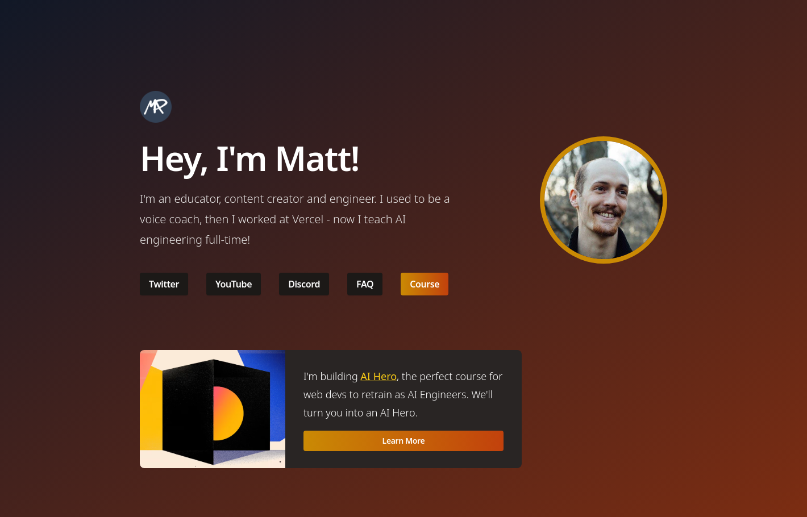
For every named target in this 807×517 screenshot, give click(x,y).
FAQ (364, 284)
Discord (304, 284)
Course (424, 284)
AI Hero (378, 376)
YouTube (233, 284)
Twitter (164, 284)
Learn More (403, 440)
